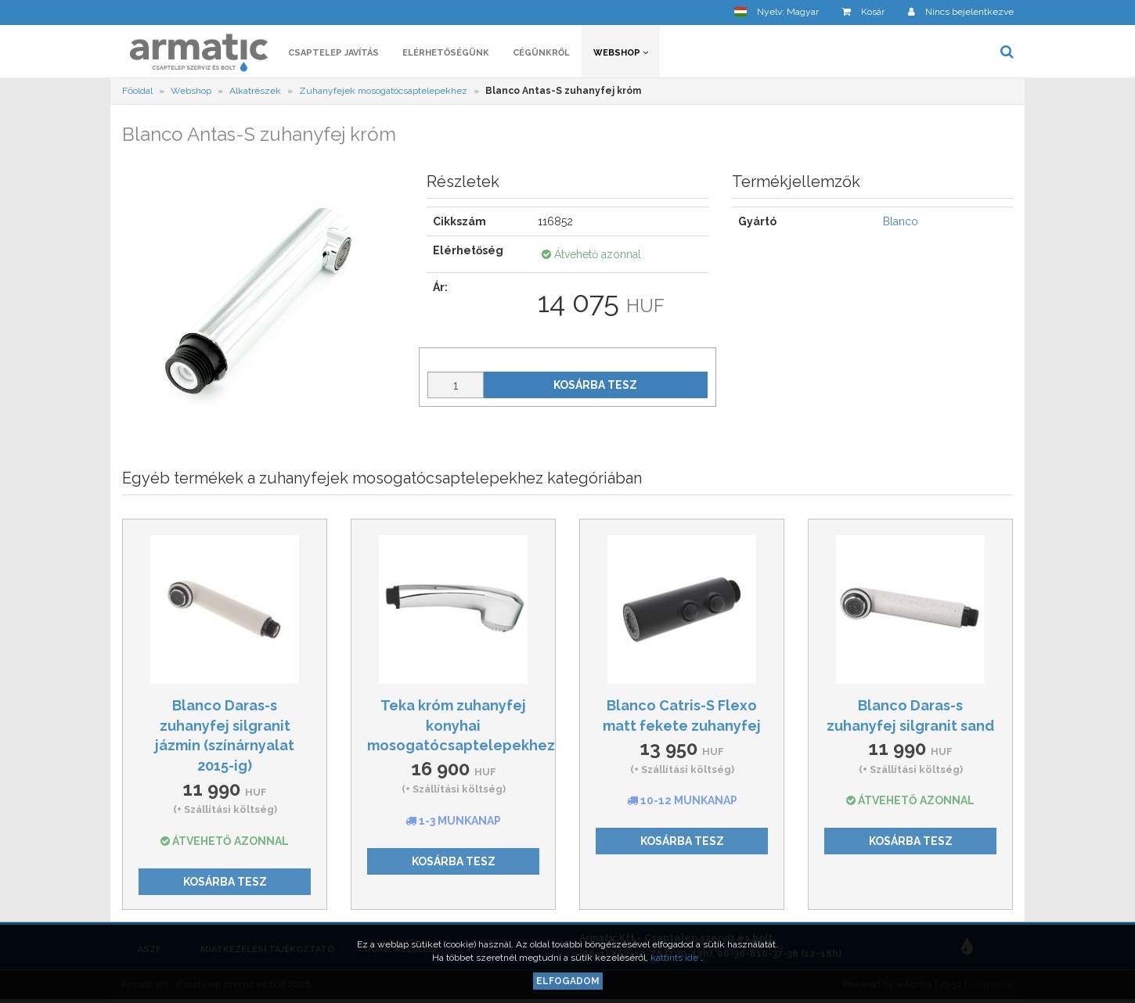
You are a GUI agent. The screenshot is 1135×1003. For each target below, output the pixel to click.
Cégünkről (541, 53)
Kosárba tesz (595, 385)
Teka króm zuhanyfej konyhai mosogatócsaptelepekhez (461, 725)
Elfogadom (568, 981)
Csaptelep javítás (333, 53)
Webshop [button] (620, 53)
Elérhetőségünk (445, 53)
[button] (776, 12)
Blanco (900, 221)
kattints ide (675, 957)
